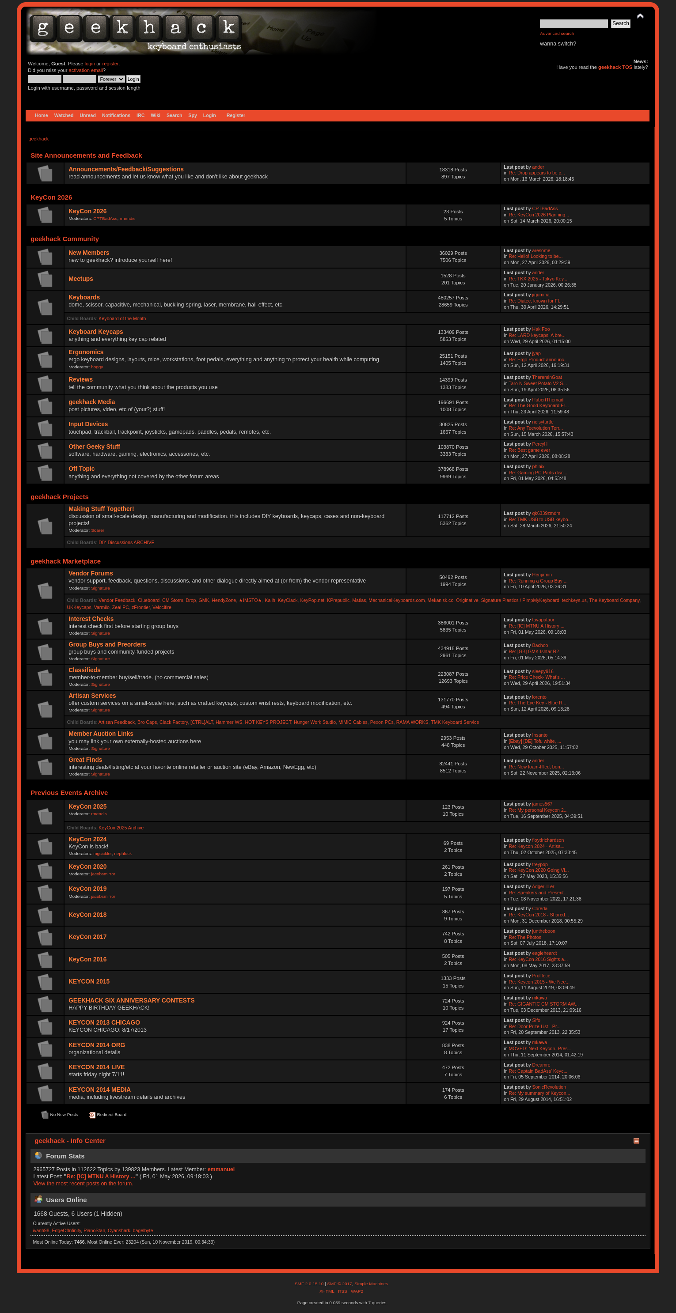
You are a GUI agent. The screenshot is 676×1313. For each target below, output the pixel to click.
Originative (467, 600)
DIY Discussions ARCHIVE (126, 542)
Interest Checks (91, 619)
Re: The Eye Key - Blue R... (537, 702)
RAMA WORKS (412, 722)
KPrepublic (338, 600)
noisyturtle (543, 421)
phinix (538, 466)
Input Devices (88, 424)
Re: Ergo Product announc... (538, 359)
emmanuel (221, 1169)
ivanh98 (41, 1230)
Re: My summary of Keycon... (539, 1093)
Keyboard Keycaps (95, 332)
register (110, 63)
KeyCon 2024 (87, 839)
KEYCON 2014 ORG (96, 1045)
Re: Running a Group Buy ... (538, 580)
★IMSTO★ (250, 600)
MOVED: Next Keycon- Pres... (540, 1048)
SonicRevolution (549, 1087)
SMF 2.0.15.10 (310, 1283)
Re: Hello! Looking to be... (536, 256)
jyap (536, 353)
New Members (88, 253)
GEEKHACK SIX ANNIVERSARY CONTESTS (131, 1000)
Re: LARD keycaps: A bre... (537, 335)
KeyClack (288, 600)
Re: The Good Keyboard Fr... (539, 405)
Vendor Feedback (117, 600)
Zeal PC (120, 607)
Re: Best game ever (530, 450)
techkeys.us (574, 600)
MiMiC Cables (353, 722)
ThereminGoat (547, 377)
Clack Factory (174, 722)
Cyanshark (119, 1230)
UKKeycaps (79, 607)
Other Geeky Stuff (94, 446)
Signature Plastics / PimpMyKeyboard (520, 600)
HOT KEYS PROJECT (268, 722)
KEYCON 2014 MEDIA (99, 1089)
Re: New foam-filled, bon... (536, 766)
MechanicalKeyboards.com (396, 600)
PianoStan (94, 1230)
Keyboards (84, 297)
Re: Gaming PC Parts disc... (538, 472)
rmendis (127, 218)
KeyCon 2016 (87, 959)
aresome (541, 250)
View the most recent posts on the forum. (83, 1184)
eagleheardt (544, 953)
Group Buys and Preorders (107, 644)
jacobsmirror (103, 873)
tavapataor (543, 619)
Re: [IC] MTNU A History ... (537, 625)
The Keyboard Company (614, 600)
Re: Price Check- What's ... (537, 677)
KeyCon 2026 (87, 211)
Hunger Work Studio (315, 722)
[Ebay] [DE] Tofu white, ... (535, 741)
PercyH (540, 443)
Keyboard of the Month (122, 318)
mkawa (539, 997)
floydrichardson (548, 840)
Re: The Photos (525, 937)
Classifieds (84, 670)
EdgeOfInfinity (66, 1230)
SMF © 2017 (339, 1283)
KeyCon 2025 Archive (121, 827)
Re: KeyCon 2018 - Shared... (539, 914)
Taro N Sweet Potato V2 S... (538, 383)
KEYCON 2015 (89, 981)
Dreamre (541, 1064)
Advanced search (557, 33)
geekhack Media (91, 402)
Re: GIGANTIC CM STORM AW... (544, 1004)
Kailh (270, 600)
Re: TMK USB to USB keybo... (540, 519)
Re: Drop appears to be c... (537, 172)
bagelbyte (143, 1230)
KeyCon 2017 (87, 937)
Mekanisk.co (440, 600)
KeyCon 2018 (87, 915)
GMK (203, 600)
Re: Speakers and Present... (538, 892)
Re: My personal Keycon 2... (538, 810)
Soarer (97, 530)
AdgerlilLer (543, 886)
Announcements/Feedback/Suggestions (126, 169)
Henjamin (542, 574)
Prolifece (541, 975)
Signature (100, 588)
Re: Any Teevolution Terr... (536, 428)
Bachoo (540, 645)
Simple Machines (371, 1283)
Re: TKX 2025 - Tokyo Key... (538, 278)
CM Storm (172, 600)
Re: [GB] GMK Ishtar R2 (534, 651)
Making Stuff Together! (101, 509)
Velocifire (161, 607)
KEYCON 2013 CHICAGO (104, 1022)
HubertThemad (548, 399)
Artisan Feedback (117, 722)
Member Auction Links (100, 733)
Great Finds (85, 760)
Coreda (540, 908)
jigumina (541, 294)
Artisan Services (92, 695)
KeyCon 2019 (87, 888)
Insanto (540, 735)
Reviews (80, 379)
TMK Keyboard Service (455, 722)
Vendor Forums (90, 573)
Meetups (80, 279)
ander (538, 167)
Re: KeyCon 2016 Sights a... (538, 959)
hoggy (97, 366)
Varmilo (102, 607)
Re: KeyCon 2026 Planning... (539, 214)
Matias (359, 600)
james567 (542, 803)
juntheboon (543, 931)
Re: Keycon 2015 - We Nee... (539, 981)
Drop (191, 600)
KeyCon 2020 (87, 866)
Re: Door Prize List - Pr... (535, 1026)
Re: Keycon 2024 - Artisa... (537, 846)
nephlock (123, 853)
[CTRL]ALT (201, 722)
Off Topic (81, 468)
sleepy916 (543, 671)
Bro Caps (147, 722)
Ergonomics (85, 352)
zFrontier (141, 607)
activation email (86, 70)
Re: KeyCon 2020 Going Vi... (539, 870)
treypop (540, 864)
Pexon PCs (382, 722)
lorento (539, 697)
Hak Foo (541, 329)
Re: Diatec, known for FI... (536, 300)
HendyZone (224, 600)
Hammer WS (229, 722)
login (90, 63)
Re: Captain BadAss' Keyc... (538, 1071)
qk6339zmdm (546, 513)
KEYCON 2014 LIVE (96, 1067)
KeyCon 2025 (87, 806)
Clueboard (149, 600)
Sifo (536, 1020)
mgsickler (102, 853)
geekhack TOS (615, 67)
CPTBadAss (105, 218)
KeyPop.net (312, 600)
